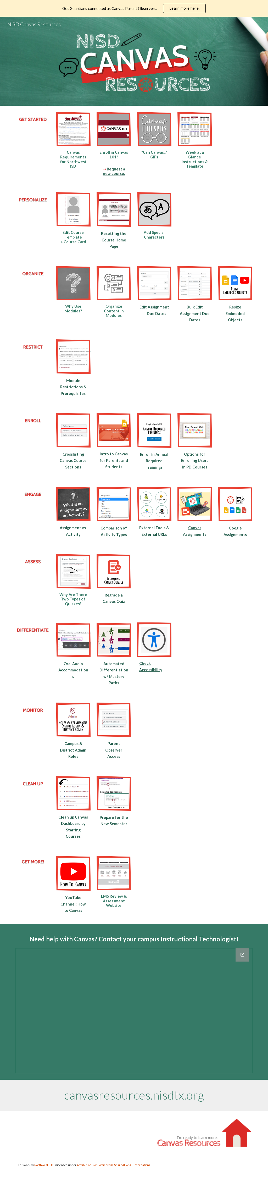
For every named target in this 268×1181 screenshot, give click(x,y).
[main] (73, 159)
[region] (134, 8)
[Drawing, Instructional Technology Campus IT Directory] (134, 1011)
